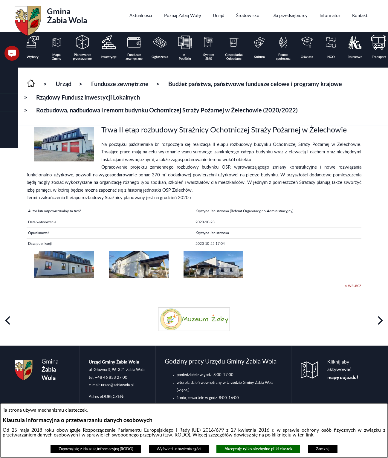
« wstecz (353, 285)
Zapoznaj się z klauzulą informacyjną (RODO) (96, 449)
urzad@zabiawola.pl (117, 385)
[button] (9, 84)
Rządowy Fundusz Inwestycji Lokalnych (88, 97)
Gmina (51, 19)
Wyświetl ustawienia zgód (179, 449)
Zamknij (322, 449)
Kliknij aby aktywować (342, 370)
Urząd (63, 83)
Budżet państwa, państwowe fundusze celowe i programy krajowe (255, 83)
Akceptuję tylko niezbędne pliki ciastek (258, 449)
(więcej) (183, 390)
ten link (305, 435)
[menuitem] (140, 16)
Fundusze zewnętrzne (120, 83)
